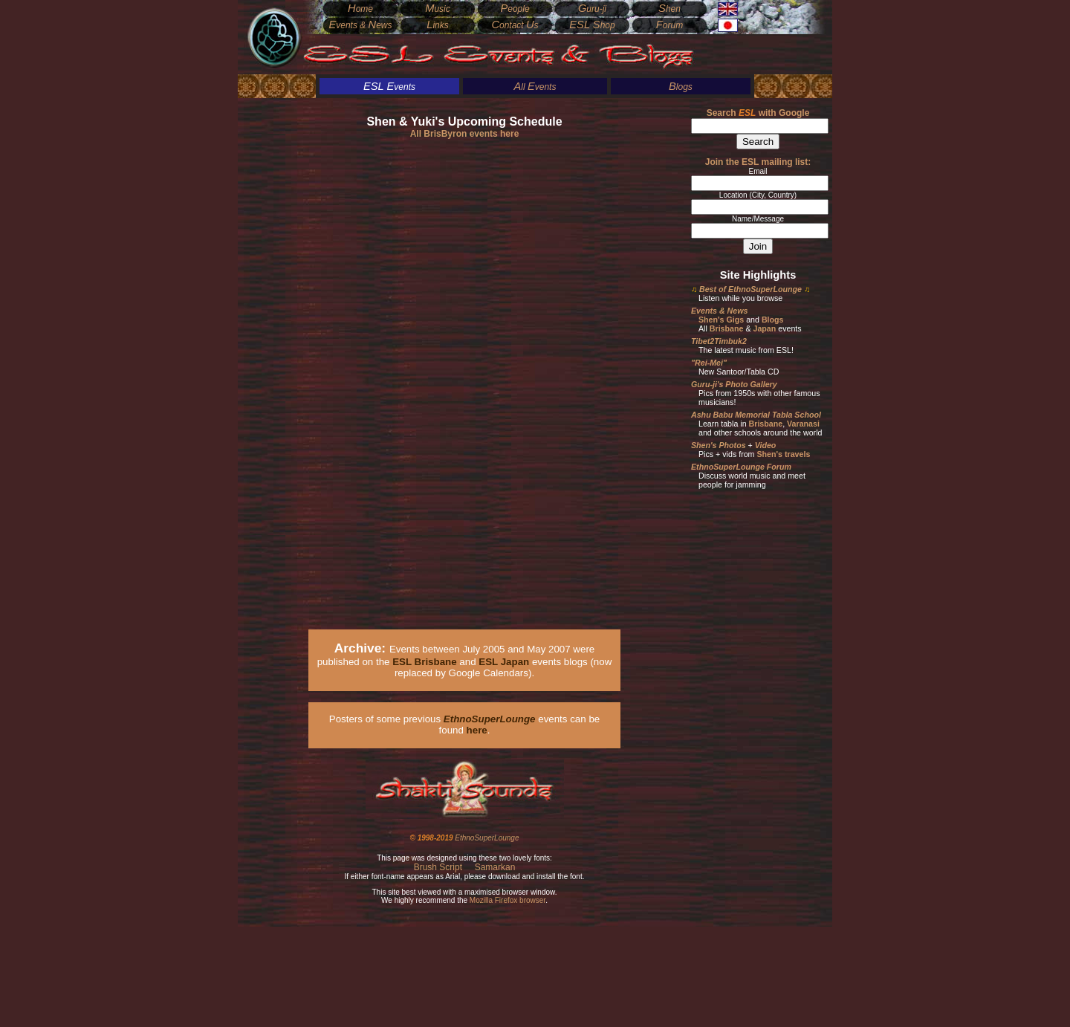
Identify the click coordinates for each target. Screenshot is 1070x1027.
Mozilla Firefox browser (507, 900)
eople (514, 9)
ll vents (535, 87)
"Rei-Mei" (709, 362)
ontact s (514, 25)
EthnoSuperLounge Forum (741, 466)
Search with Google (758, 113)
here (477, 730)
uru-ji (592, 9)
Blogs (773, 319)
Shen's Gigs (721, 319)
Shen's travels (783, 454)
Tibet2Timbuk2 (719, 341)
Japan (764, 328)
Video (765, 445)
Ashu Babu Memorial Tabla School (756, 414)
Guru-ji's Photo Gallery (734, 384)
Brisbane (727, 328)
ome (360, 9)
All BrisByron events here (464, 134)
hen (669, 9)
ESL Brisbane (424, 661)
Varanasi (803, 423)
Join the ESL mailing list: (758, 162)
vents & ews (360, 25)
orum (669, 25)
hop (592, 25)
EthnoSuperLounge (487, 838)
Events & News (719, 310)
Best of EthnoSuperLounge (750, 289)
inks (438, 25)
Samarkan (495, 867)
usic (437, 9)
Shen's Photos (718, 445)
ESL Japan (504, 661)
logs (681, 87)
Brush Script (438, 867)
